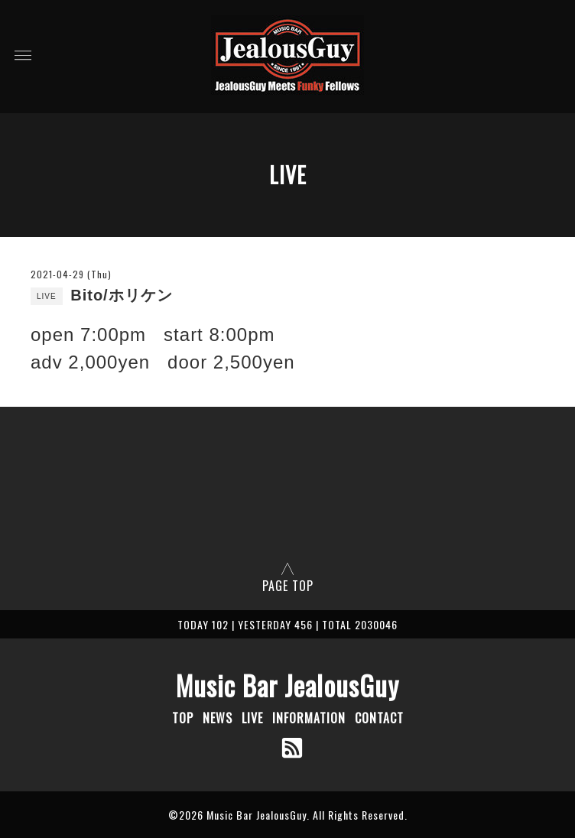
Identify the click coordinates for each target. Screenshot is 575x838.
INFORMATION (309, 718)
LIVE (252, 718)
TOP (182, 718)
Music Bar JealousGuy (287, 685)
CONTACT (379, 718)
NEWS (217, 718)
